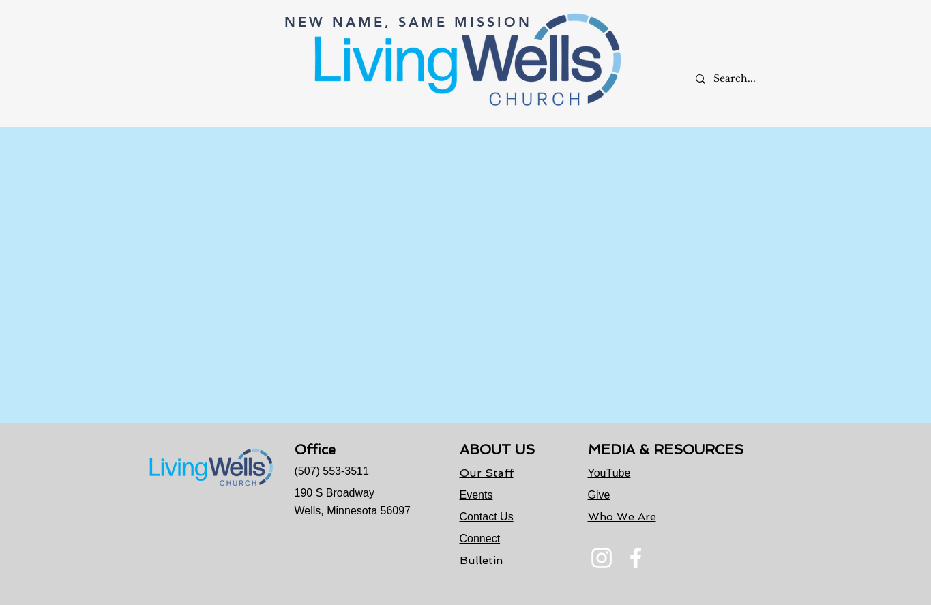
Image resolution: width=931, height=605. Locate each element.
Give (599, 495)
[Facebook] (635, 558)
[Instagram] (601, 558)
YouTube (609, 473)
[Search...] (742, 78)
